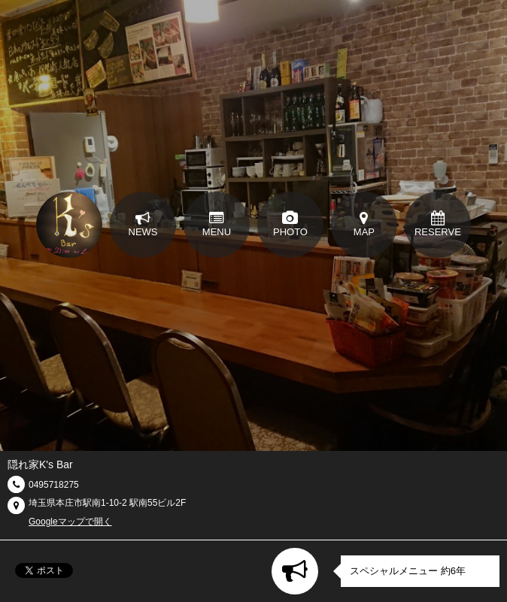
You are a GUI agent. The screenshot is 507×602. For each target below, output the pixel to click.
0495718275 (54, 484)
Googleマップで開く (70, 521)
